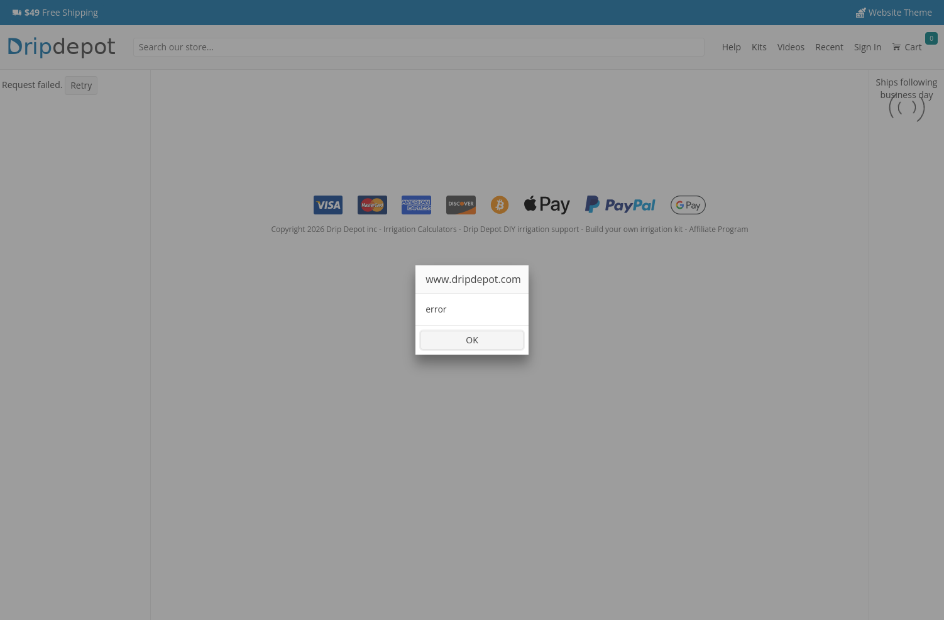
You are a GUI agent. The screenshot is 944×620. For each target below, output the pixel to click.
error (435, 309)
